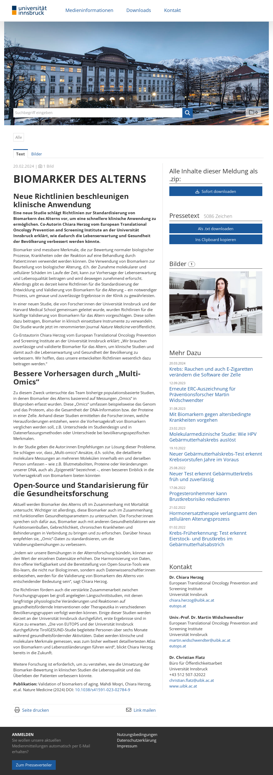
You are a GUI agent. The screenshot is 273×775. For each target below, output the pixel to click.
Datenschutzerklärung (136, 740)
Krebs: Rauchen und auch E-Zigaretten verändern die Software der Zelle (211, 372)
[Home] (29, 10)
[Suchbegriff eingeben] (103, 112)
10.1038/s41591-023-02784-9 (102, 689)
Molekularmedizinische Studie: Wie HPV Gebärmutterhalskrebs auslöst (213, 437)
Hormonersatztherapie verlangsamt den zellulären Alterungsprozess (213, 516)
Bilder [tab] (36, 153)
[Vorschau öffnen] (215, 302)
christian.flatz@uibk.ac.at (191, 680)
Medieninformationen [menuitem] (89, 10)
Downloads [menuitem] (138, 10)
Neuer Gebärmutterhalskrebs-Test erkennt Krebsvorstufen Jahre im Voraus (215, 457)
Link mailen (145, 710)
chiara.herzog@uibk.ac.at (191, 600)
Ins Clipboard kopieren (215, 239)
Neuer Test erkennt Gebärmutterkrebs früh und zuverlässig (211, 476)
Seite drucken (35, 710)
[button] (187, 113)
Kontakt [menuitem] (172, 10)
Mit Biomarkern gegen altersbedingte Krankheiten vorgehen (210, 417)
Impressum (127, 745)
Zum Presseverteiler (34, 764)
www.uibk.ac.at (183, 686)
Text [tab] (20, 153)
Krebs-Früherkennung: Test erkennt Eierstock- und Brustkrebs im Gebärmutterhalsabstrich (207, 538)
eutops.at (177, 605)
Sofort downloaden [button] (215, 191)
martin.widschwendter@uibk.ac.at (199, 640)
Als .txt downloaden (215, 228)
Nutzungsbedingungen (137, 734)
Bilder (178, 263)
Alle (18, 137)
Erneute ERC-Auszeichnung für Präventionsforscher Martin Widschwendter (202, 394)
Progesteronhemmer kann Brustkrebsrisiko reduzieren (199, 496)
